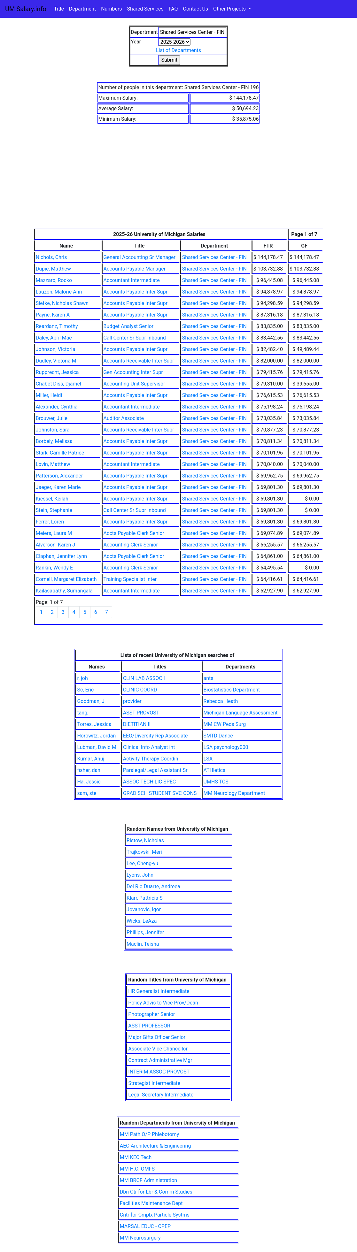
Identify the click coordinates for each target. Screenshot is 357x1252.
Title (59, 9)
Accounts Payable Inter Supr (136, 292)
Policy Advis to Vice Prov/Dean (163, 1003)
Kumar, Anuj (90, 759)
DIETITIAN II (137, 724)
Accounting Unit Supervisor (134, 384)
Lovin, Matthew (53, 464)
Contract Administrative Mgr (160, 1060)
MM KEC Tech (136, 1157)
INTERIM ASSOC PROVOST (159, 1072)
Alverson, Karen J (55, 545)
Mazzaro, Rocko (54, 280)
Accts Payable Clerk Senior (134, 533)
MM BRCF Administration (148, 1180)
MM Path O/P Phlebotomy (149, 1134)
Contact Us (195, 9)
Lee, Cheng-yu (142, 863)
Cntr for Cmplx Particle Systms (155, 1215)
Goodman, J (91, 701)
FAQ (173, 9)
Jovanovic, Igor (144, 909)
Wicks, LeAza (142, 921)
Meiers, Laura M (54, 533)
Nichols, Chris (51, 257)
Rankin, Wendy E (54, 568)
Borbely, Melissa (54, 441)
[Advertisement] (178, 180)
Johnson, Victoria (55, 349)
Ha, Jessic (88, 782)
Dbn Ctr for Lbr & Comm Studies (156, 1192)
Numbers (111, 9)
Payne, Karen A (53, 315)
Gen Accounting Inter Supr (133, 372)
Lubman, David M (96, 747)
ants (208, 678)
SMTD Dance (218, 736)
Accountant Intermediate (132, 280)
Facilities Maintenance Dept (151, 1203)
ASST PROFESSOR (149, 1026)
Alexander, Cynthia (57, 407)
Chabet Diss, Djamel (58, 384)
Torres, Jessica (94, 724)
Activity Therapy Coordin (150, 759)
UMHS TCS (216, 782)
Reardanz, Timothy (57, 326)
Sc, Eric (85, 690)
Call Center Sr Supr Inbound (135, 338)
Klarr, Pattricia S (145, 898)
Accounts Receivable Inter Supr (139, 361)
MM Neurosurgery (140, 1238)
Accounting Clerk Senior (131, 545)
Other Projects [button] (230, 9)
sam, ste (86, 793)
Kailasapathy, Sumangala (64, 591)
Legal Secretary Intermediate (160, 1095)
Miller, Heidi (49, 395)
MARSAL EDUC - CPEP (145, 1226)
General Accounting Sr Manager (139, 257)
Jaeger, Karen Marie (58, 487)
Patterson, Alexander (59, 476)
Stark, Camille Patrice (60, 453)
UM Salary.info (25, 9)
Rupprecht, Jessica (57, 372)
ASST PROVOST (141, 713)
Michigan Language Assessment (241, 713)
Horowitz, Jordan (96, 736)
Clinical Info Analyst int (149, 747)
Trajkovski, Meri (144, 852)
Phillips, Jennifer (145, 932)
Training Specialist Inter (130, 579)
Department (82, 9)
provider (132, 701)
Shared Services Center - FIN (214, 257)
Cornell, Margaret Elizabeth (66, 579)
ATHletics (215, 770)
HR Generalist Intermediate (158, 991)
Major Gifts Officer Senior (156, 1037)
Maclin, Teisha (143, 944)
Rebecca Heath (221, 701)
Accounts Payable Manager (135, 269)
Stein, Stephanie (54, 510)
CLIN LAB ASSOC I (144, 678)
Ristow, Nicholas (145, 840)
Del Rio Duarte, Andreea (153, 886)
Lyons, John (140, 875)
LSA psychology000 (226, 747)
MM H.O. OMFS (137, 1169)
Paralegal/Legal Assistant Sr (155, 770)
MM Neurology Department (234, 793)
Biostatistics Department (232, 690)
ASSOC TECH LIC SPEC (149, 782)
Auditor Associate (124, 418)
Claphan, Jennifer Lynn (61, 556)
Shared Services (145, 9)
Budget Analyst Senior (129, 326)
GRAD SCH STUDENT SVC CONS (160, 793)
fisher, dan (88, 770)
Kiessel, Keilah (52, 499)
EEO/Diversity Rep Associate (155, 736)
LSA (208, 759)
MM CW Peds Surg (225, 724)
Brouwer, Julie (51, 418)
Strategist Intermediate (154, 1083)
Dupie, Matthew (53, 269)
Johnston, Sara (53, 430)
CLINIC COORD (140, 690)
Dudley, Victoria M (56, 361)
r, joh (82, 678)
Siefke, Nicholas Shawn (62, 303)
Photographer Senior (151, 1014)
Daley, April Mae (54, 338)
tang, (82, 713)
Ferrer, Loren (50, 522)
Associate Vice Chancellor (158, 1049)
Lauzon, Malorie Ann (59, 292)
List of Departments (178, 50)
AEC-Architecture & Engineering (155, 1146)
